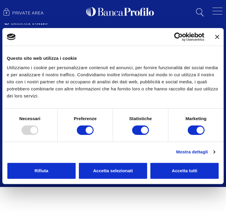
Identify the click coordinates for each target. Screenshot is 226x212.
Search (200, 12)
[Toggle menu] (217, 10)
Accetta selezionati (113, 170)
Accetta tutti (184, 170)
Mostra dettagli (192, 151)
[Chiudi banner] (217, 37)
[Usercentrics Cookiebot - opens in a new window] (178, 36)
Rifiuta (41, 170)
